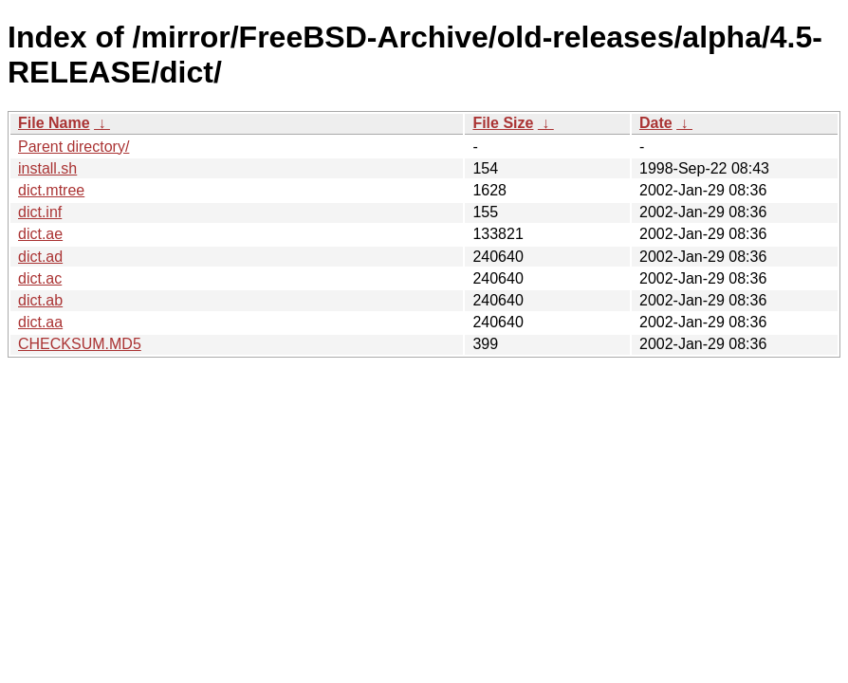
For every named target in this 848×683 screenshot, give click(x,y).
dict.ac (40, 278)
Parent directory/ (73, 146)
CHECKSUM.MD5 (79, 344)
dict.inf (40, 212)
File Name (54, 123)
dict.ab (40, 300)
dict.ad (40, 257)
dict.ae (40, 234)
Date (656, 123)
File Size (502, 123)
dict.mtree (51, 190)
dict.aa (40, 322)
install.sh (47, 168)
